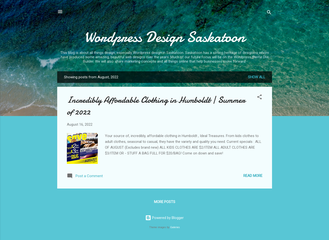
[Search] (269, 13)
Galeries (175, 227)
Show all (256, 77)
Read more (252, 176)
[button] (259, 98)
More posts (164, 202)
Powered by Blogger (164, 218)
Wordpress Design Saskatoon (164, 37)
